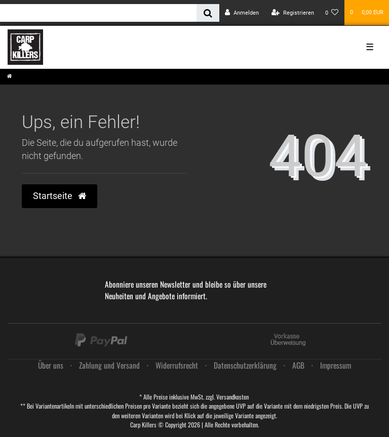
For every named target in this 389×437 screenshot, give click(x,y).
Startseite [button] (59, 196)
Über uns (50, 365)
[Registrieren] (293, 13)
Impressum (335, 365)
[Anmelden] (241, 13)
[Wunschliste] (332, 13)
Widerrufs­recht (176, 365)
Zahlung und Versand (109, 365)
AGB (298, 365)
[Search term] (98, 13)
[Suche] (208, 13)
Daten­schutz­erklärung (245, 365)
